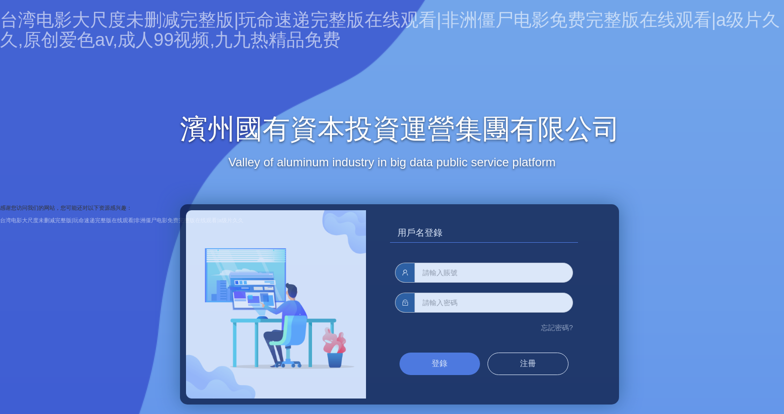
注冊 (528, 363)
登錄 (440, 363)
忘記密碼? (557, 328)
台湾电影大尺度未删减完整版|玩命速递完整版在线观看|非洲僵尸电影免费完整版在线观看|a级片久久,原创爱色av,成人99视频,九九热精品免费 (390, 29)
